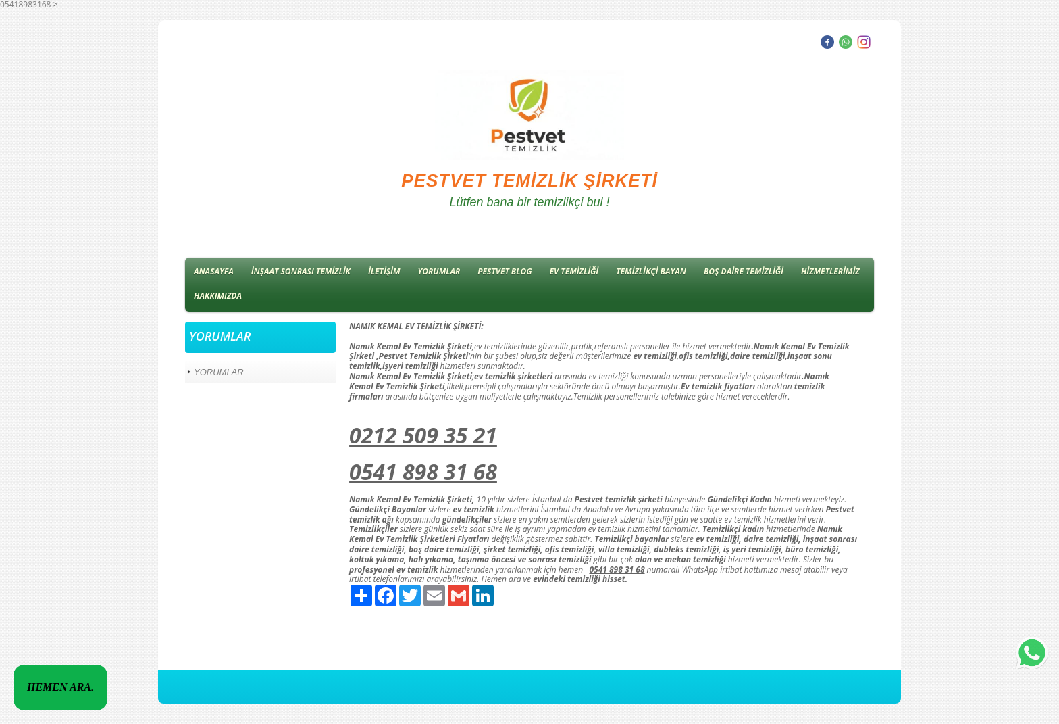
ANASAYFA (214, 271)
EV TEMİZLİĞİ (574, 271)
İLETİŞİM (384, 271)
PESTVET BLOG (504, 271)
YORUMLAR (439, 271)
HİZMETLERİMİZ (830, 271)
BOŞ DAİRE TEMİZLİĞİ (743, 271)
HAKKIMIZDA (218, 295)
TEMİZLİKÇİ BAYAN (651, 271)
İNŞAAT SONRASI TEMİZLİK (301, 271)
